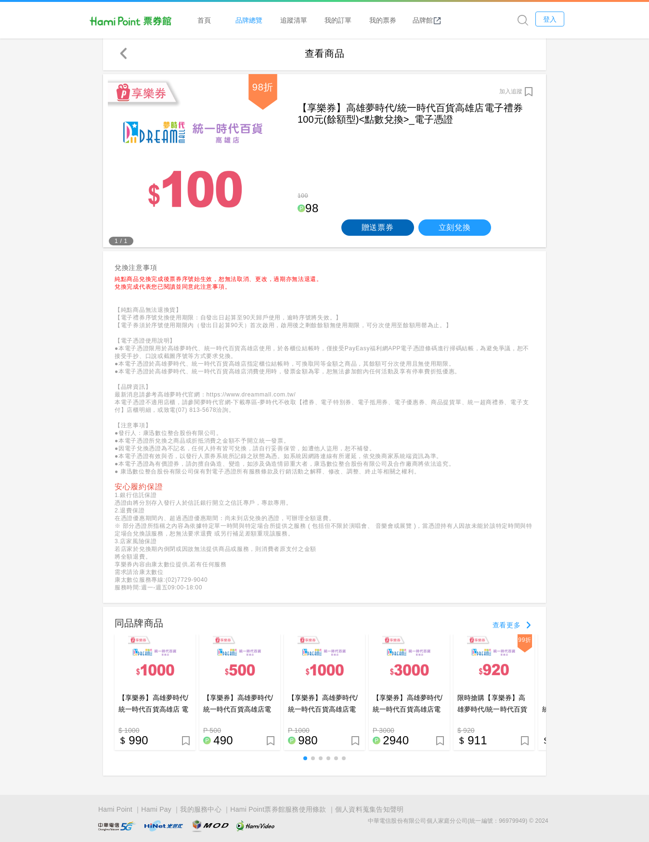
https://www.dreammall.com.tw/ (251, 397)
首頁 (228, 20)
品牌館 (451, 20)
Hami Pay (156, 809)
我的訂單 (362, 20)
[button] (305, 761)
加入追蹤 (510, 93)
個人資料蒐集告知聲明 (369, 809)
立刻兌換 (455, 230)
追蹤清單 (317, 20)
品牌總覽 (273, 20)
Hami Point (115, 809)
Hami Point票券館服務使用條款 (278, 809)
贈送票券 (378, 230)
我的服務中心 (200, 809)
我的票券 (406, 20)
